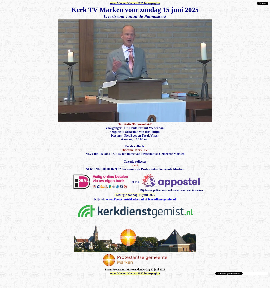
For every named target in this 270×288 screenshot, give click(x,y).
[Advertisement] (41, 281)
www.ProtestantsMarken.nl (125, 199)
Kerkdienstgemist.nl (162, 199)
